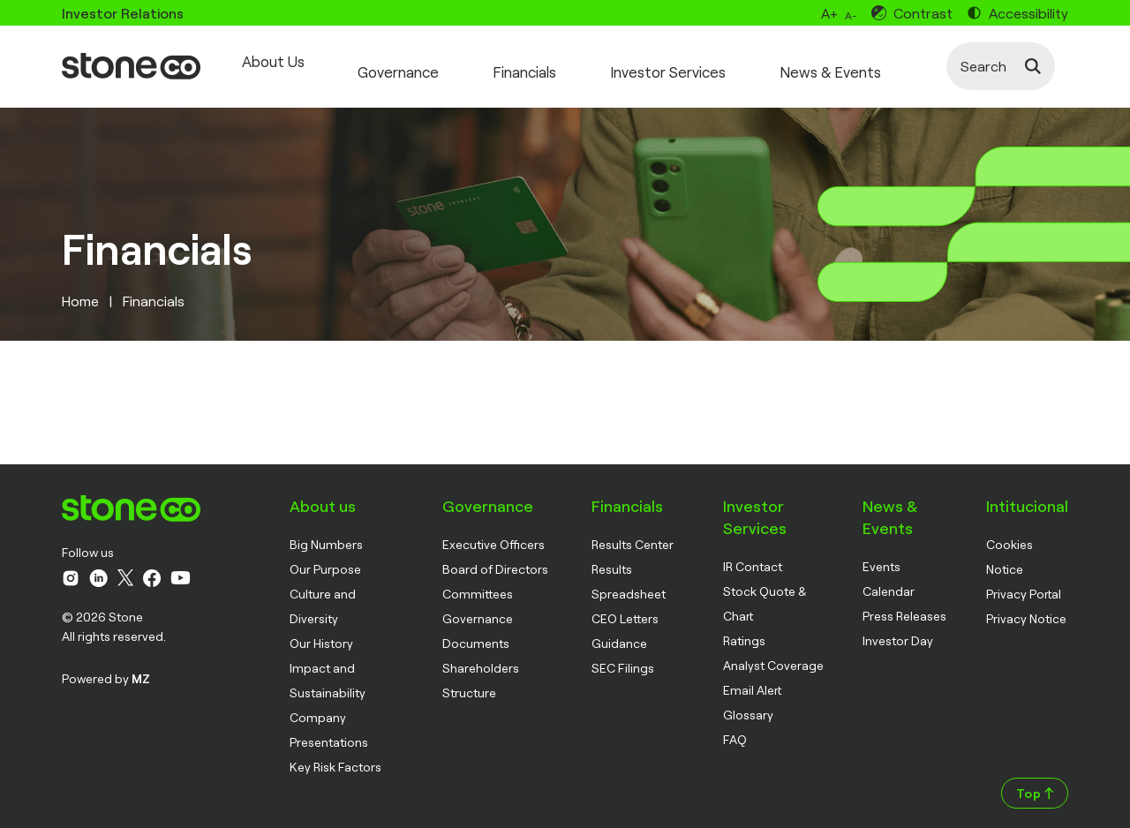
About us (323, 494)
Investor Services (695, 61)
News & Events (867, 61)
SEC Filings (622, 656)
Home (80, 289)
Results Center (632, 532)
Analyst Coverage (773, 653)
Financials (542, 61)
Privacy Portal (1023, 582)
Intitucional (1027, 494)
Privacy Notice (1026, 606)
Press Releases (904, 604)
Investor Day (898, 628)
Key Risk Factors (335, 755)
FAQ (735, 727)
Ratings (744, 628)
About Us (271, 61)
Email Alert (752, 678)
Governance (406, 61)
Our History (321, 631)
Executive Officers (493, 532)
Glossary (748, 703)
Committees (477, 582)
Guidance (619, 631)
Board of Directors (495, 557)
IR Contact (752, 554)
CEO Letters (625, 606)
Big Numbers (326, 532)
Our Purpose (325, 557)
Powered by (106, 666)
